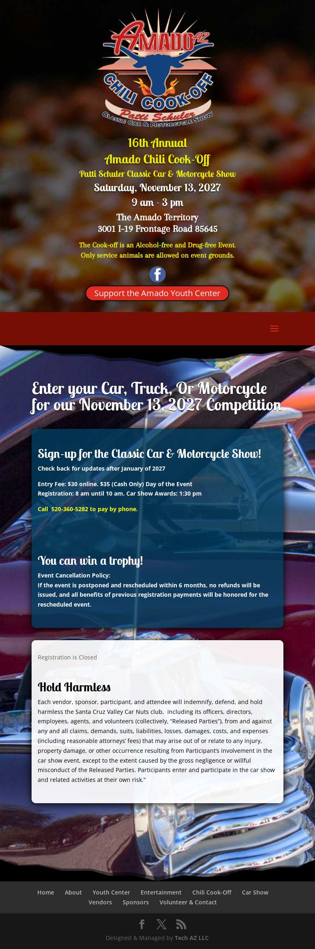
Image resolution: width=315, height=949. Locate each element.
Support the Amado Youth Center (157, 293)
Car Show (255, 892)
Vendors (100, 902)
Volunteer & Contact (188, 902)
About (73, 892)
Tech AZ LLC (192, 938)
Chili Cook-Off (211, 892)
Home (45, 892)
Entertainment (161, 892)
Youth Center (111, 892)
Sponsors (136, 902)
